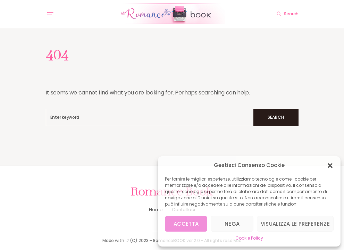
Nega (232, 223)
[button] (330, 165)
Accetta (186, 223)
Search (276, 117)
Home (155, 209)
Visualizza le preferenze (295, 223)
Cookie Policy (249, 238)
